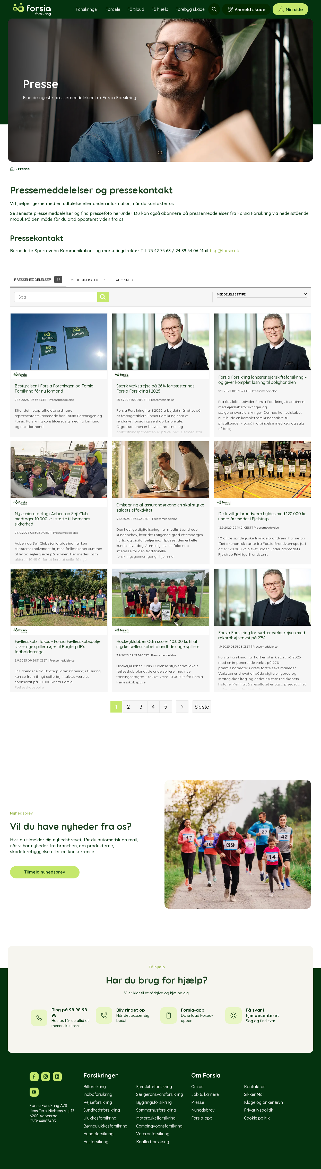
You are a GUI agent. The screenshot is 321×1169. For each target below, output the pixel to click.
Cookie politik (257, 1118)
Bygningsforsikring (154, 1102)
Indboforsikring (97, 1094)
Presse (197, 1102)
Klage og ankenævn (263, 1102)
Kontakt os (254, 1086)
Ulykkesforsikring (99, 1118)
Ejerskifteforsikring (154, 1086)
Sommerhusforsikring (156, 1110)
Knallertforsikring (152, 1141)
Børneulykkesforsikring (105, 1126)
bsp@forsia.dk (224, 250)
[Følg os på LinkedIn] (57, 1076)
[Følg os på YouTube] (34, 1092)
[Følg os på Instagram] (45, 1076)
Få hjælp (159, 9)
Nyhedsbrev (203, 1110)
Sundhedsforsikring (101, 1110)
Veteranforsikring (152, 1133)
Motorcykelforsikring (156, 1118)
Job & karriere (205, 1094)
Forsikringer (87, 9)
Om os (197, 1086)
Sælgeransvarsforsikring (159, 1094)
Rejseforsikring (97, 1102)
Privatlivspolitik (258, 1110)
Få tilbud (135, 9)
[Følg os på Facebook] (34, 1076)
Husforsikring (95, 1141)
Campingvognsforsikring (159, 1126)
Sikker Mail (254, 1094)
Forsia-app (201, 1118)
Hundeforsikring (98, 1133)
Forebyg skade (190, 9)
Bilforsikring (94, 1086)
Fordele (113, 9)
